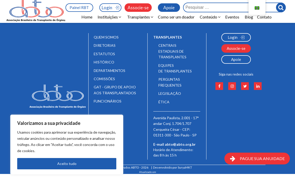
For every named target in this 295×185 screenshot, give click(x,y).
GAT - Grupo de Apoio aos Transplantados (115, 90)
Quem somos (106, 37)
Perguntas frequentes (170, 82)
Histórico (104, 62)
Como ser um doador (176, 16)
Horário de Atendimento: (173, 154)
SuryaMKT (185, 167)
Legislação (169, 93)
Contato (264, 16)
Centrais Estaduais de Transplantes (172, 51)
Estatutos (104, 54)
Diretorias (105, 45)
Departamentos (109, 70)
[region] (66, 145)
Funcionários (107, 101)
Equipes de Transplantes (175, 68)
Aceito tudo (67, 163)
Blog (249, 16)
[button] (110, 17)
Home (86, 16)
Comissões (104, 79)
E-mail (174, 144)
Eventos (233, 16)
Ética (163, 102)
